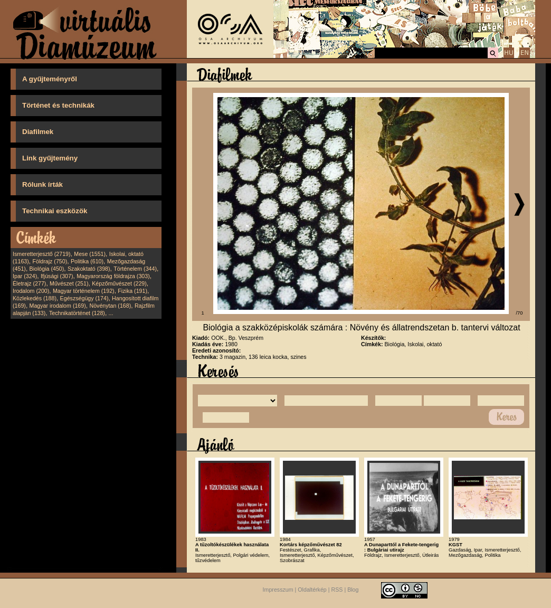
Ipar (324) (25, 276)
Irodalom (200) (31, 291)
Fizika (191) (132, 291)
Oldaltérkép (312, 589)
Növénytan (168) (110, 305)
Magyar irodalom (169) (58, 305)
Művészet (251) (69, 283)
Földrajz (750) (49, 261)
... (111, 313)
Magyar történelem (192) (84, 291)
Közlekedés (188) (34, 298)
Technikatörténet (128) (77, 313)
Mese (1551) (90, 254)
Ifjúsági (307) (57, 276)
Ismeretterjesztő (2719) (42, 254)
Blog (352, 589)
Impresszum (278, 589)
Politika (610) (87, 261)
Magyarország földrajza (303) (113, 276)
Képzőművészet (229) (119, 283)
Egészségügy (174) (84, 298)
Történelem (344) (135, 268)
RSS (337, 589)
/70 (519, 313)
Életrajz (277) (29, 283)
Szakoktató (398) (89, 268)
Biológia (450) (47, 268)
